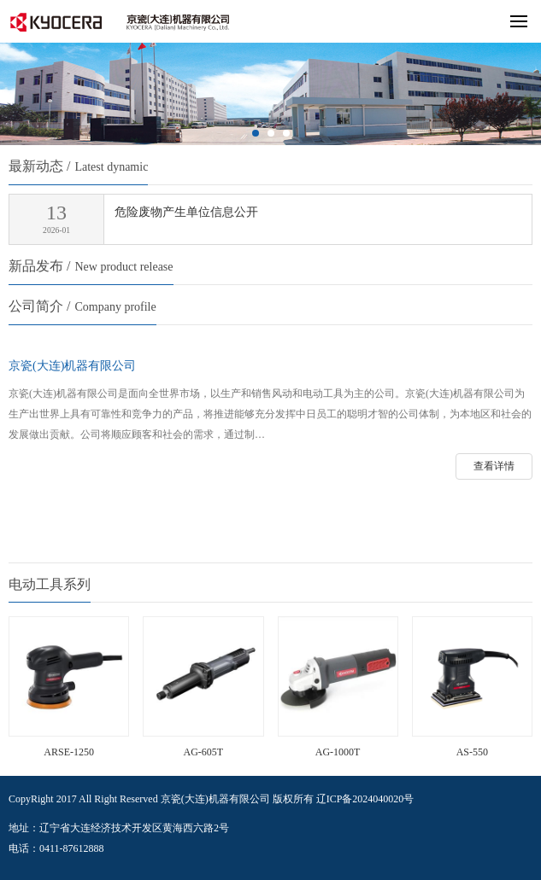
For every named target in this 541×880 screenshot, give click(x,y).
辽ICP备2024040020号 (365, 799)
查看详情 (494, 466)
